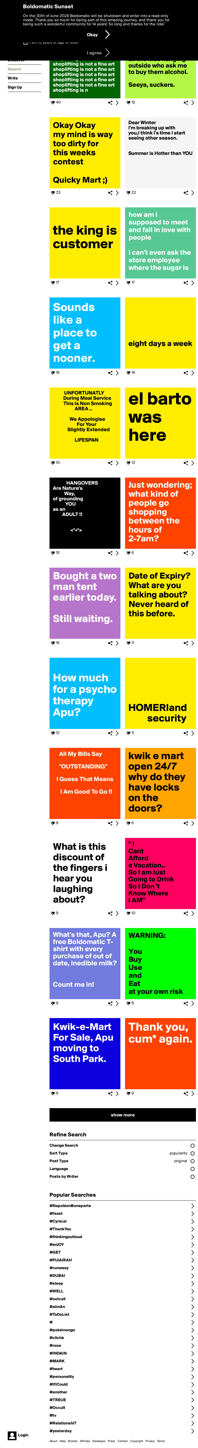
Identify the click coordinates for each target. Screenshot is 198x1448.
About (53, 1441)
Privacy (150, 1441)
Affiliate (85, 1441)
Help (63, 1441)
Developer (98, 1441)
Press (111, 1441)
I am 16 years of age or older (54, 42)
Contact (123, 1441)
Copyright (136, 1441)
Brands (73, 1441)
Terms (161, 1441)
